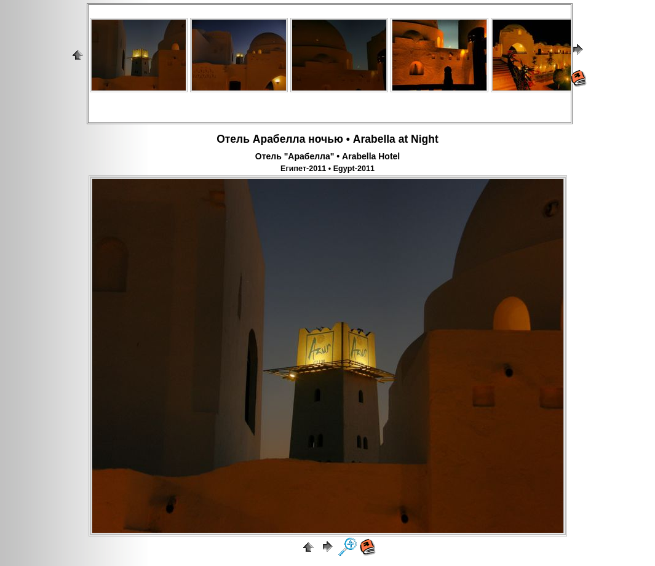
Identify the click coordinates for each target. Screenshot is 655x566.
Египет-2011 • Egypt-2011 (327, 168)
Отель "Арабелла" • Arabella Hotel (327, 156)
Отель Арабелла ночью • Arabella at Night (327, 139)
